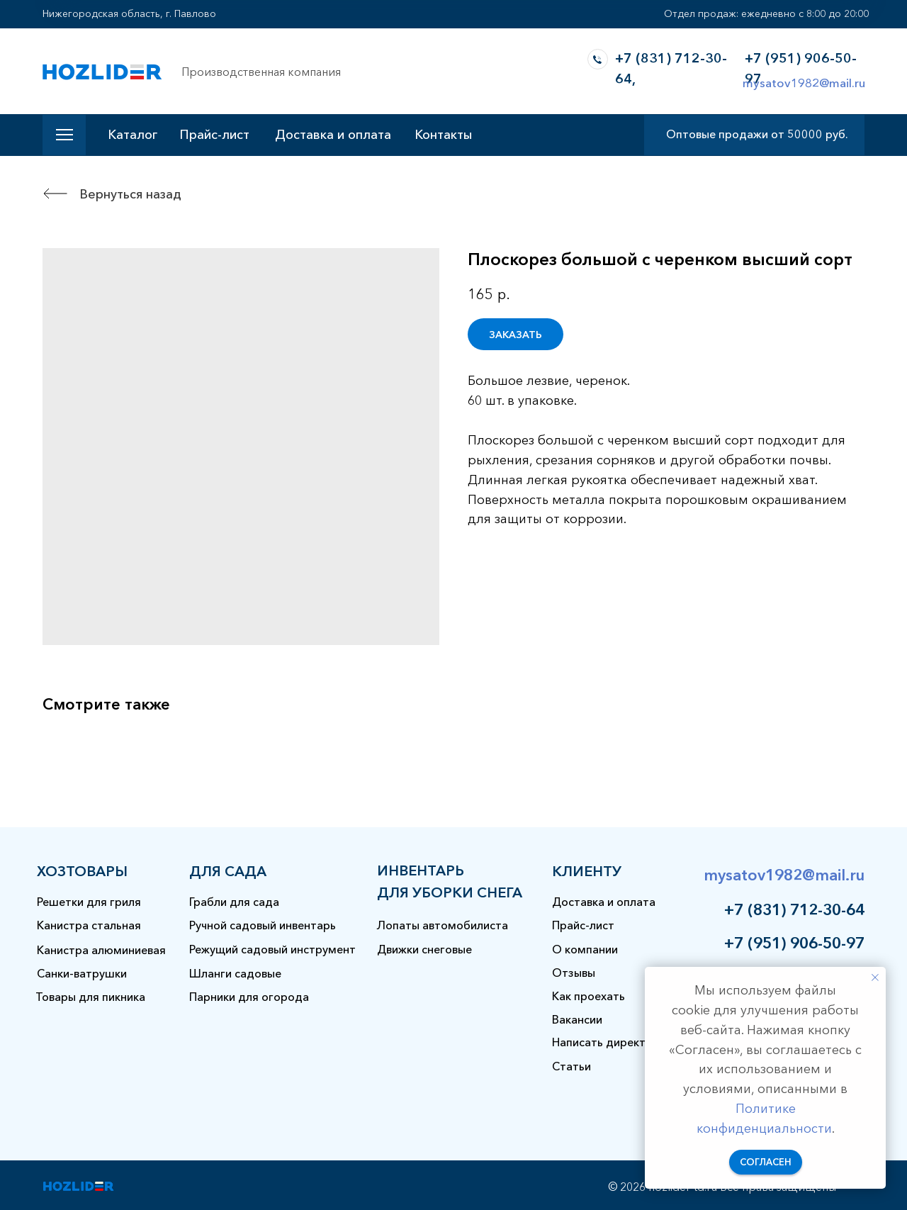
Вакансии (577, 1019)
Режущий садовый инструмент (272, 949)
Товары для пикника (90, 997)
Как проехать (588, 996)
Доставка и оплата (333, 134)
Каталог (132, 134)
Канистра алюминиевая (101, 950)
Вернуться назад (130, 194)
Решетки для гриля (89, 902)
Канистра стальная (89, 925)
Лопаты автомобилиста (442, 925)
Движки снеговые (424, 949)
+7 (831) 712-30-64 (794, 909)
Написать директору (608, 1042)
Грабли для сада (234, 902)
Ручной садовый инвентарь (262, 925)
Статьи (571, 1066)
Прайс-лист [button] (214, 134)
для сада (227, 871)
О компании (585, 949)
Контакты (443, 134)
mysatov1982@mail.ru (804, 82)
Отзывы (573, 972)
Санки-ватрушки (82, 973)
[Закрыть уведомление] (875, 977)
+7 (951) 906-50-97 (794, 943)
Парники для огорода (249, 997)
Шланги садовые (235, 973)
